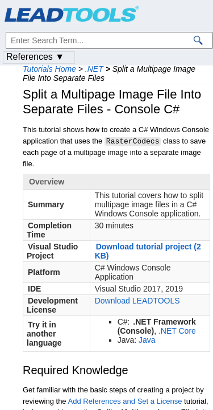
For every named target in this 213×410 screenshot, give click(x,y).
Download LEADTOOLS (137, 300)
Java (147, 339)
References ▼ (35, 57)
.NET (94, 68)
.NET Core (177, 330)
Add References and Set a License (125, 400)
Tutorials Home (49, 68)
